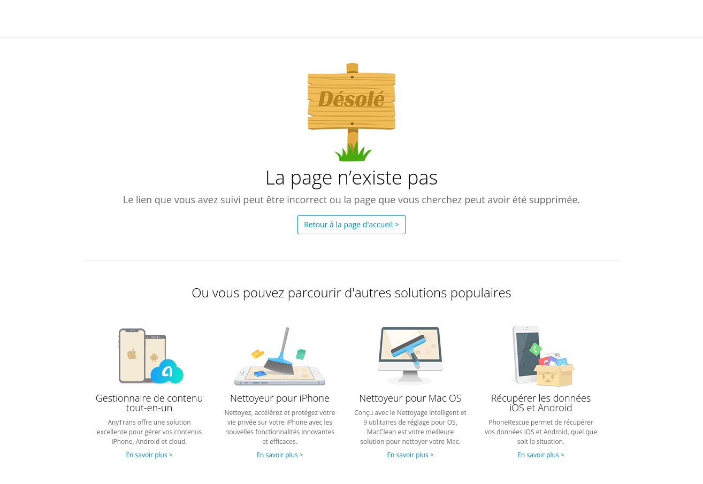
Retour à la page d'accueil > (351, 224)
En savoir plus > (149, 454)
